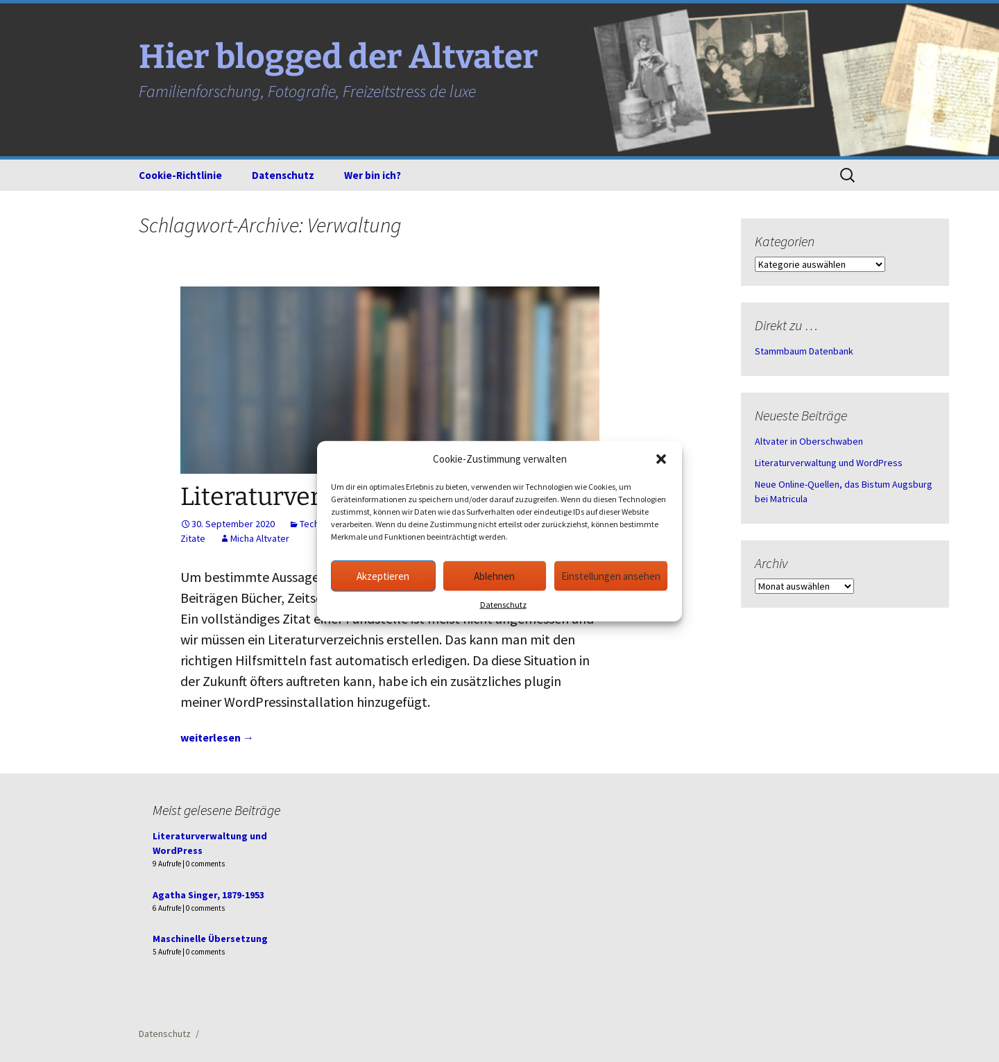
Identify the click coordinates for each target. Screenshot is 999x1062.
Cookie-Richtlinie (180, 175)
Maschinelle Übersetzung (210, 938)
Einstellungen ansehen (610, 575)
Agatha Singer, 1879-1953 (208, 895)
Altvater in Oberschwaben (809, 441)
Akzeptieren (383, 575)
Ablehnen (494, 575)
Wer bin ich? (372, 175)
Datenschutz (503, 604)
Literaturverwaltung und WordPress (829, 462)
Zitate (192, 538)
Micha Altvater (259, 538)
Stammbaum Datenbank (804, 351)
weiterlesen (217, 737)
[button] (661, 459)
